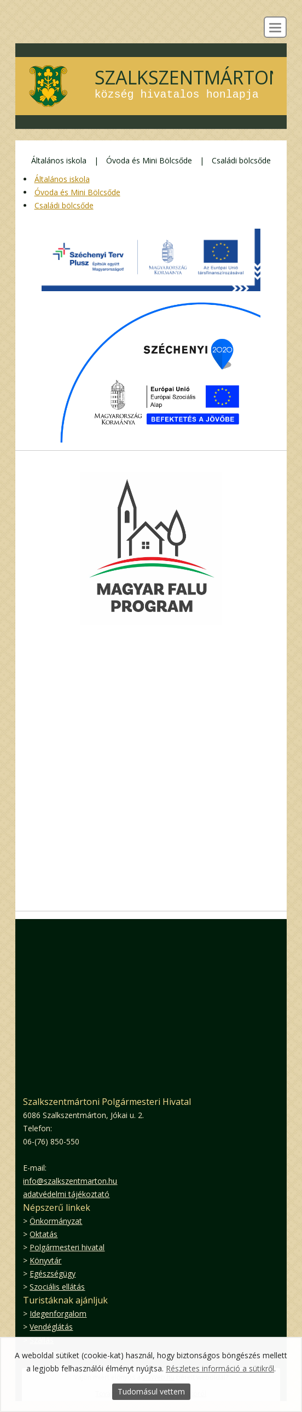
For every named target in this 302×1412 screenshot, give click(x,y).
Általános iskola (58, 160)
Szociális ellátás (57, 1286)
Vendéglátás (51, 1327)
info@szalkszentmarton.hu (70, 1181)
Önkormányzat (56, 1221)
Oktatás (43, 1234)
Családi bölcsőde (241, 160)
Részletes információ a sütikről (220, 1368)
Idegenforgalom (58, 1313)
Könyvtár (45, 1260)
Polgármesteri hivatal (67, 1247)
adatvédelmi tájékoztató (66, 1194)
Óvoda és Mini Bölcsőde (149, 160)
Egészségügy (53, 1273)
